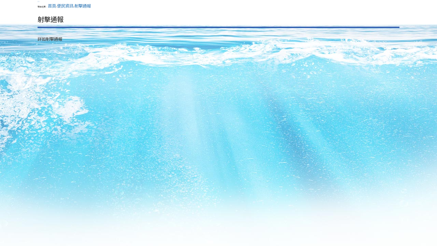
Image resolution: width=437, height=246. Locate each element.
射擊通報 (82, 6)
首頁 (52, 6)
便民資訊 (65, 6)
